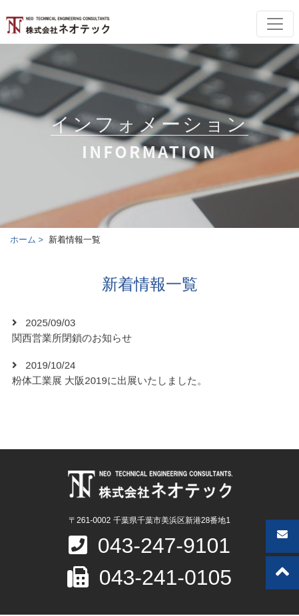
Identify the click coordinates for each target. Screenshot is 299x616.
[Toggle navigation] (275, 24)
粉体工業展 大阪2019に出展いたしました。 (109, 381)
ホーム (23, 240)
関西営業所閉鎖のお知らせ (72, 338)
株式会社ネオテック (57, 25)
